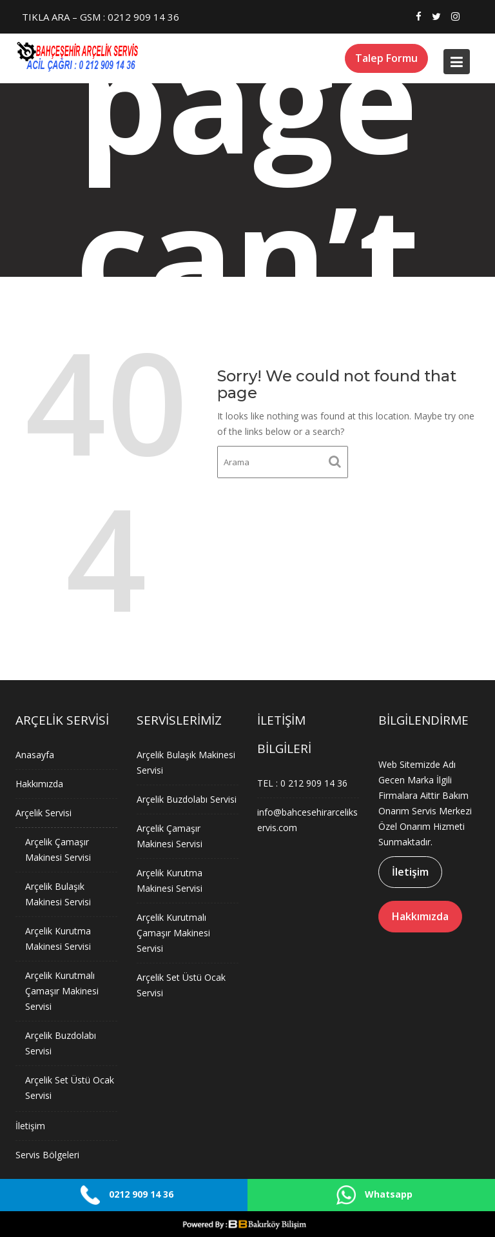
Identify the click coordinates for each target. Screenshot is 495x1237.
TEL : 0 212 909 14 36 (302, 783)
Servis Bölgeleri (47, 1153)
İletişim (31, 1124)
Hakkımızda (39, 785)
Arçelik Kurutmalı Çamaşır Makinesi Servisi (62, 990)
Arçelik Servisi (44, 814)
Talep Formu (386, 58)
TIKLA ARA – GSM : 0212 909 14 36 (100, 16)
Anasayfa (35, 756)
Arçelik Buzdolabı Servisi (186, 800)
